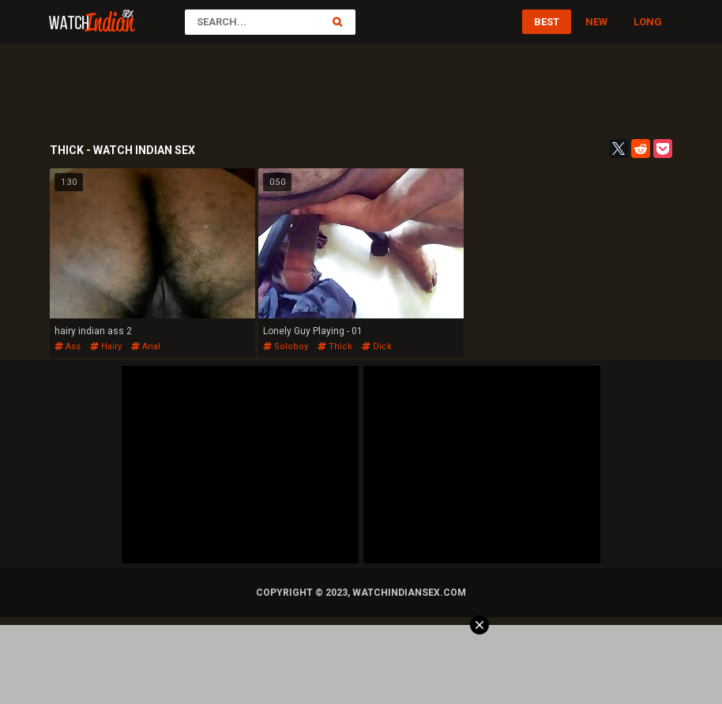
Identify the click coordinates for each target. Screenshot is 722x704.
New (596, 22)
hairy (106, 346)
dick (377, 346)
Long (648, 22)
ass (68, 346)
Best (546, 22)
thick (335, 346)
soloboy (285, 346)
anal (145, 346)
